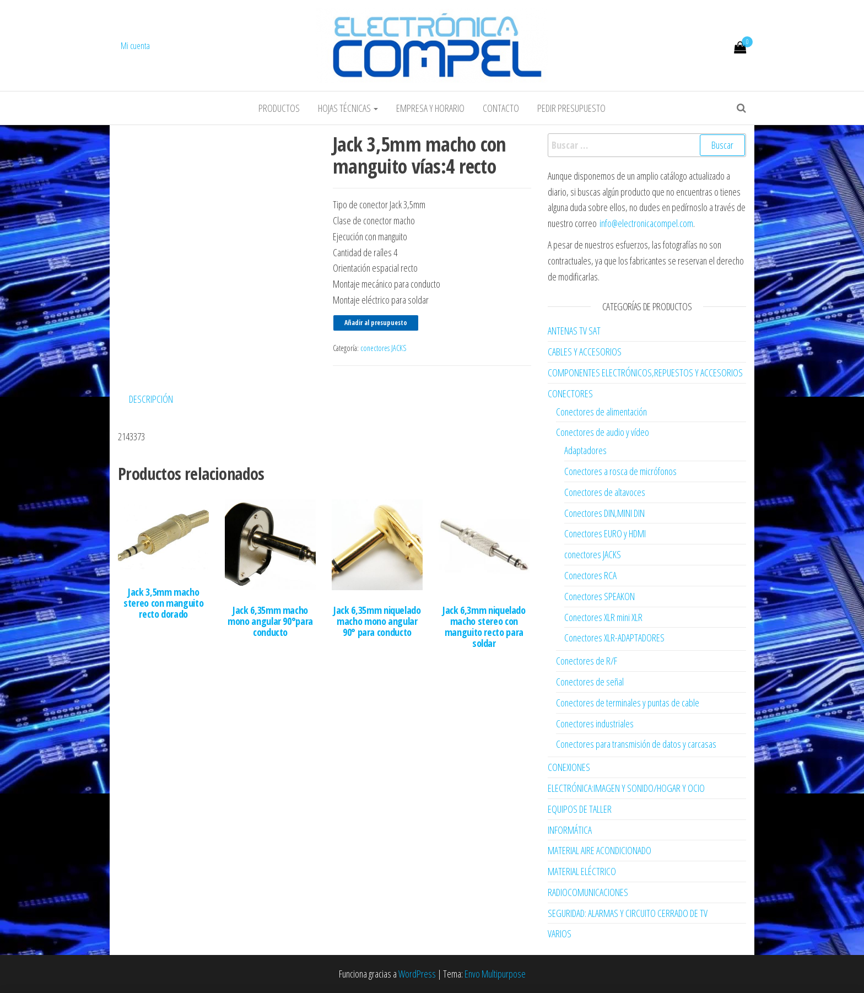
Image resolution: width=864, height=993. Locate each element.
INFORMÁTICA (570, 830)
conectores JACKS (383, 348)
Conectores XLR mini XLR (603, 617)
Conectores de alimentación (601, 411)
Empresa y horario (430, 108)
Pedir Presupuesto (571, 108)
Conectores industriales (595, 723)
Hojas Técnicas (348, 108)
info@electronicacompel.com (646, 223)
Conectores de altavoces (604, 492)
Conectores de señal (590, 681)
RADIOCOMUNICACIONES (588, 892)
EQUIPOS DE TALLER (580, 809)
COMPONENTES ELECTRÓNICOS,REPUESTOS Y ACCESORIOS (645, 372)
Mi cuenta (135, 46)
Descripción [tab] (151, 399)
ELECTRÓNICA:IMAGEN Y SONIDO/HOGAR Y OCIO (626, 788)
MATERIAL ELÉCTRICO (582, 871)
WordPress (417, 973)
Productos (279, 108)
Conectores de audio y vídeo (602, 432)
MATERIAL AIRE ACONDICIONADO (599, 850)
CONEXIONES (569, 767)
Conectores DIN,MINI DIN (604, 513)
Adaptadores (585, 450)
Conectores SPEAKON (599, 596)
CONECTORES (570, 393)
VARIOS (559, 933)
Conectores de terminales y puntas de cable (627, 702)
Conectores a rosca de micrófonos (620, 471)
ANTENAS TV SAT (574, 330)
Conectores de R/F (586, 660)
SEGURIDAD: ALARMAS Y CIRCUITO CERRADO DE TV (628, 913)
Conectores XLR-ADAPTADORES (614, 637)
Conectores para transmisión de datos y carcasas (636, 744)
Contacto (501, 108)
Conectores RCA (590, 575)
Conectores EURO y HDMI (605, 533)
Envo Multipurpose (495, 973)
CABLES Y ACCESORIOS (585, 351)
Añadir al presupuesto (375, 322)
